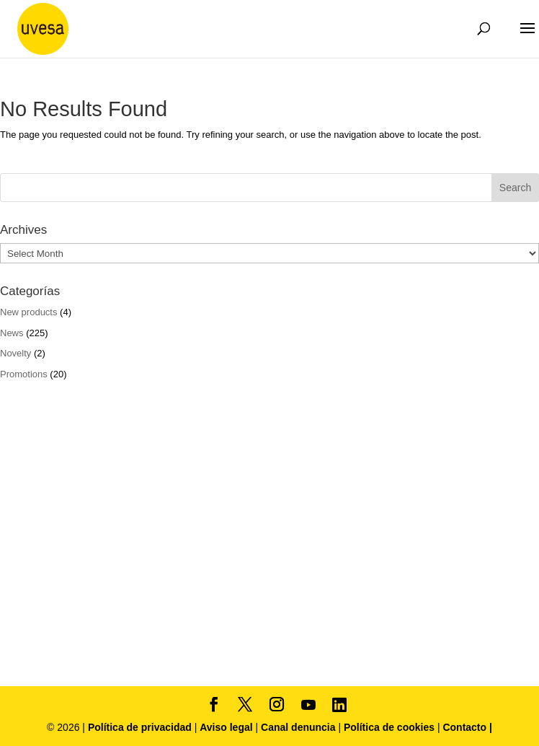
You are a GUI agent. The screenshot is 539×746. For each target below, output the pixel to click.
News (12, 333)
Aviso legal (226, 727)
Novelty (15, 353)
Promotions (24, 374)
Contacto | (466, 727)
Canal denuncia (298, 727)
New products (28, 312)
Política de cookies (390, 727)
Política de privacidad (141, 727)
